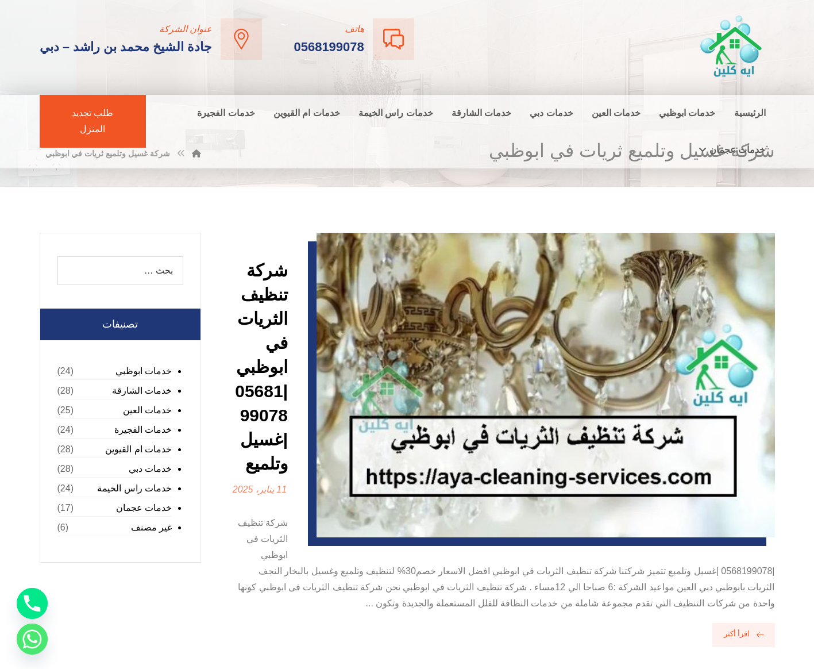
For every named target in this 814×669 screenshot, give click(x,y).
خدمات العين (147, 410)
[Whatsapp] (32, 639)
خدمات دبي (150, 469)
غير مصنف (151, 527)
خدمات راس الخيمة (134, 488)
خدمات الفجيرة (143, 430)
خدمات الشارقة (142, 390)
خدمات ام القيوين (138, 449)
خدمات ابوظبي (143, 371)
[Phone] (32, 603)
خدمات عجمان (144, 508)
